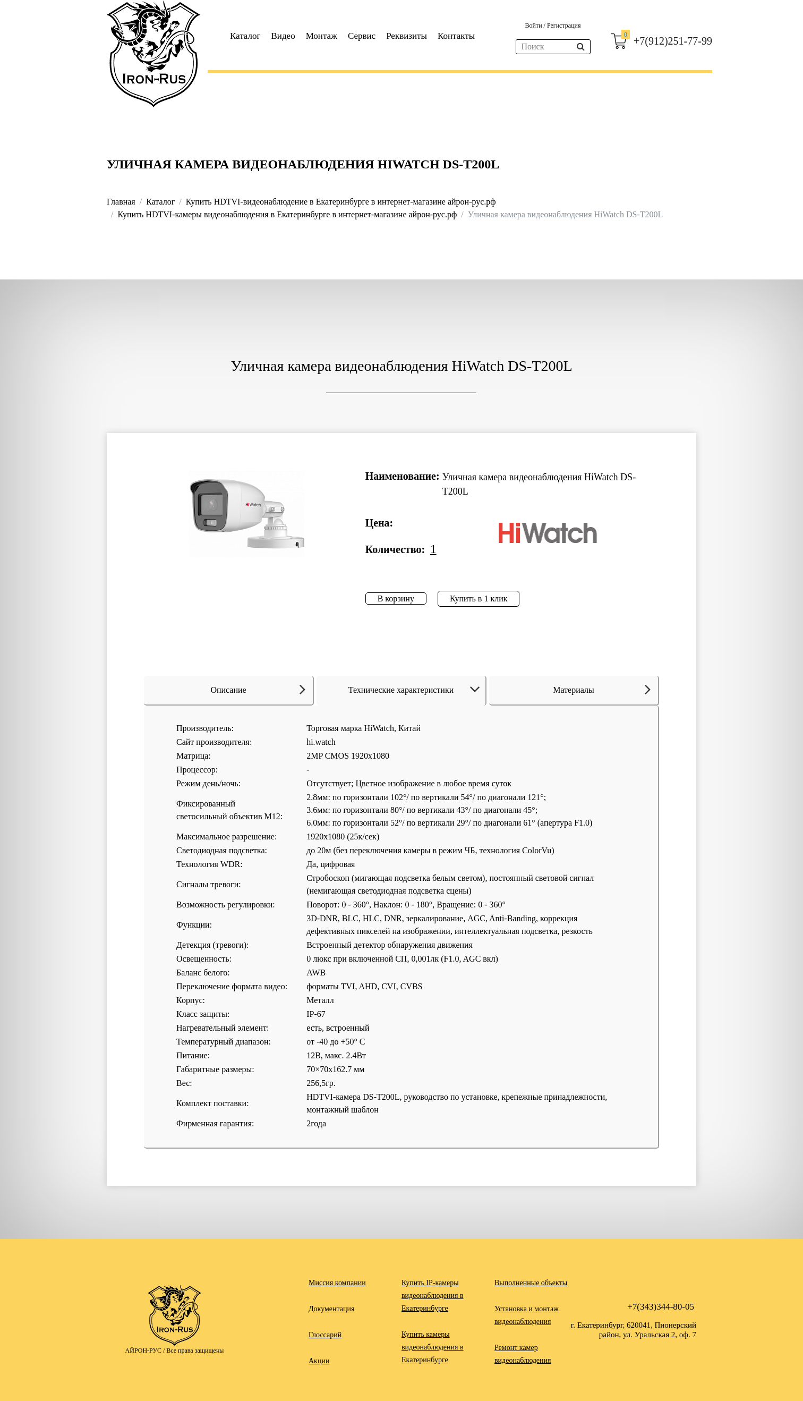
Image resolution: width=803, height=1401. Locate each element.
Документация (331, 1309)
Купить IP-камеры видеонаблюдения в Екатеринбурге (433, 1295)
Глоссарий (325, 1335)
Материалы (602, 689)
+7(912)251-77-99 (673, 41)
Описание (257, 689)
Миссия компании (337, 1283)
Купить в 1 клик (479, 598)
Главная (121, 201)
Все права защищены (195, 1350)
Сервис (361, 36)
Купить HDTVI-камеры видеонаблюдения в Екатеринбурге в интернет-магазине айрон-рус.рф (287, 214)
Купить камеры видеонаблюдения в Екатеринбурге (433, 1347)
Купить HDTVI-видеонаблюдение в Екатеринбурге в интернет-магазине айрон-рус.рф (341, 201)
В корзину (396, 598)
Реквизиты (406, 36)
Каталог (245, 36)
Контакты (456, 36)
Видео (283, 36)
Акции (319, 1361)
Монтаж (321, 36)
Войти (534, 25)
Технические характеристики (416, 689)
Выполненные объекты (530, 1283)
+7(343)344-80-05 (660, 1307)
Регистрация (564, 25)
